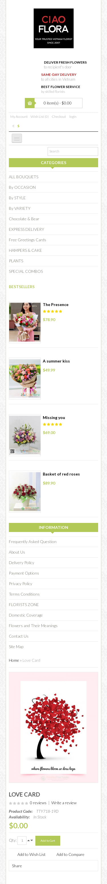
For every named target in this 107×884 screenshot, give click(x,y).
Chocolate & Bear (24, 218)
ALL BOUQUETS (23, 176)
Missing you (54, 417)
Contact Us (19, 636)
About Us (17, 552)
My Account (19, 116)
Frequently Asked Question (32, 541)
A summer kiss (56, 361)
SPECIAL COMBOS (26, 271)
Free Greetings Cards (27, 239)
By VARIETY (20, 208)
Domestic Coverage (26, 615)
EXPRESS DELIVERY (26, 229)
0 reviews (38, 802)
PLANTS (16, 260)
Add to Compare (70, 854)
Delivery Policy (21, 562)
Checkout (59, 116)
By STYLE (17, 197)
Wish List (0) (40, 116)
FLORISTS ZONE (24, 604)
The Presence (55, 304)
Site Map (16, 646)
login (72, 116)
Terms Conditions (24, 594)
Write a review (63, 802)
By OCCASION (22, 187)
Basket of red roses (61, 474)
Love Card (31, 660)
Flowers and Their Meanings (33, 625)
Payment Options (24, 573)
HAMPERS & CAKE (25, 250)
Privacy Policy (20, 583)
